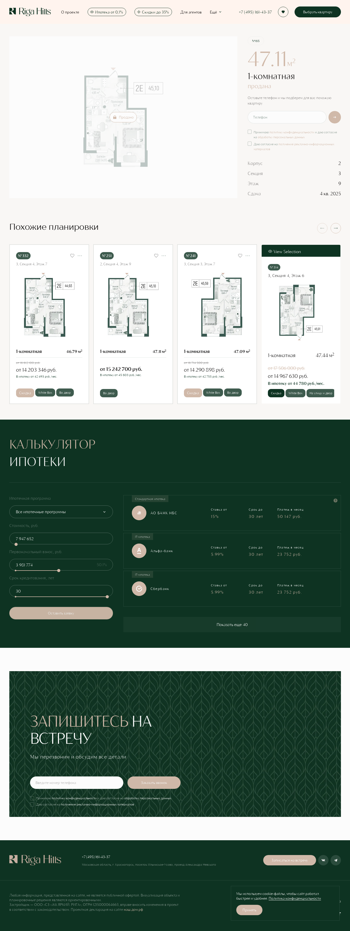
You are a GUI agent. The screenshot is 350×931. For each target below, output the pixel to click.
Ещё (216, 12)
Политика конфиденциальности (295, 898)
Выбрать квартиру (317, 12)
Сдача (254, 193)
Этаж (253, 183)
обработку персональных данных (281, 137)
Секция (255, 173)
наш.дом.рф (133, 909)
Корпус (255, 163)
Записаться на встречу (290, 860)
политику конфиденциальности (291, 132)
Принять (249, 910)
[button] (336, 228)
